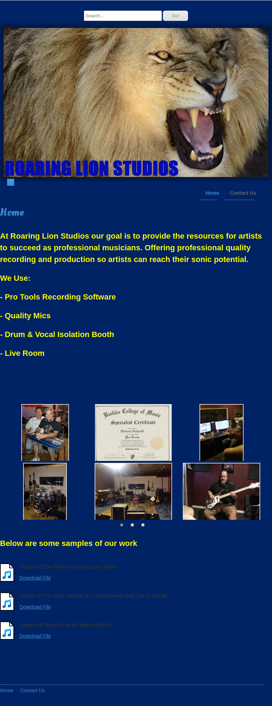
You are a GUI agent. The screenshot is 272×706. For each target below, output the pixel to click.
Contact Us (243, 192)
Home (212, 192)
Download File (35, 577)
